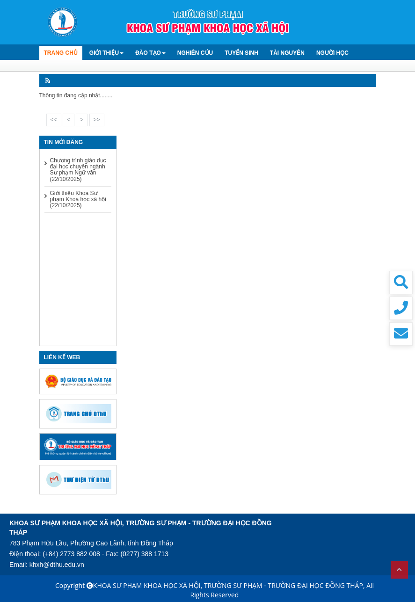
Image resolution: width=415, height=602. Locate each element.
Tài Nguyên (287, 53)
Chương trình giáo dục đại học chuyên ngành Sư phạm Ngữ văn (78, 170)
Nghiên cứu (195, 53)
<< (54, 119)
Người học (332, 53)
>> (97, 119)
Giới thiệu (106, 53)
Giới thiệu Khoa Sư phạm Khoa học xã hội (78, 199)
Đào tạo (150, 53)
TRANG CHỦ (61, 53)
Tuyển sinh (241, 53)
